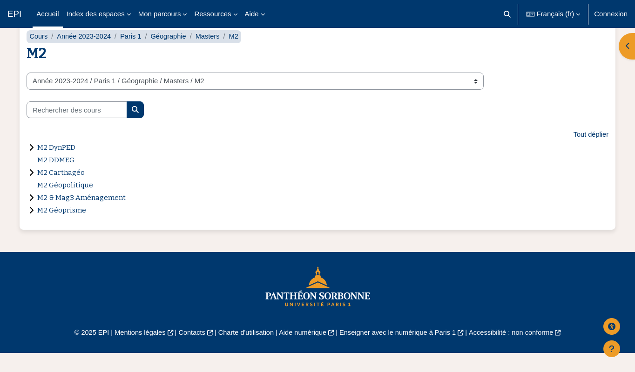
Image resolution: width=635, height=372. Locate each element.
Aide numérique (301, 351)
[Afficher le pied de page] (611, 348)
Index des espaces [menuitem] (96, 14)
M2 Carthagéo (61, 191)
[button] (507, 14)
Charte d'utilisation (243, 351)
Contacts (188, 351)
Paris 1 (133, 55)
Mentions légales (134, 351)
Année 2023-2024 (85, 55)
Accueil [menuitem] (47, 14)
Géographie (172, 55)
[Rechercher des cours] (77, 128)
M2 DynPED (56, 166)
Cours (38, 55)
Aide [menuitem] (252, 14)
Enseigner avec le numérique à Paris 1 (400, 351)
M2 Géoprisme (61, 229)
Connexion (611, 14)
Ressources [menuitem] (212, 14)
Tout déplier (590, 153)
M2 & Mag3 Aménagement (81, 216)
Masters (211, 55)
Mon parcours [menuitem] (159, 14)
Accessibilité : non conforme (517, 351)
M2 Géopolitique (65, 203)
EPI (14, 14)
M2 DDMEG (55, 178)
